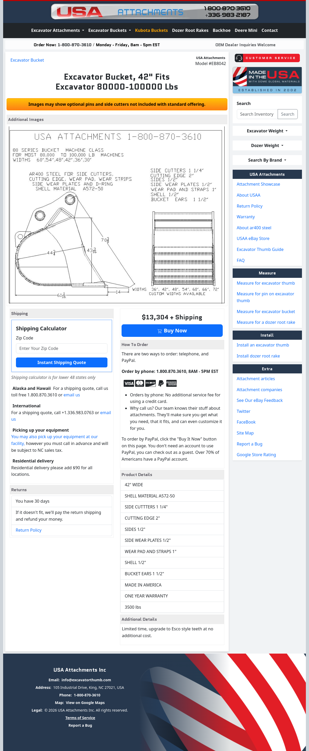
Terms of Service (80, 717)
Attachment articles (256, 379)
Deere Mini (246, 30)
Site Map (245, 433)
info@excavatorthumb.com (86, 679)
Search (244, 103)
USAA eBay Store (253, 238)
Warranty (246, 217)
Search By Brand (265, 160)
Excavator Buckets (108, 30)
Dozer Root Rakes (190, 30)
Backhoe (222, 30)
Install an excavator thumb (263, 345)
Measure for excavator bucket (266, 311)
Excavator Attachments (56, 30)
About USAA (249, 195)
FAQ (241, 260)
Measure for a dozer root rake (266, 322)
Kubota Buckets (151, 30)
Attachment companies (259, 389)
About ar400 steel (254, 228)
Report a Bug (249, 444)
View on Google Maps (85, 702)
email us (72, 395)
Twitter (243, 411)
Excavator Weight (265, 131)
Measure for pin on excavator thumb (265, 297)
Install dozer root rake (258, 356)
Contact (269, 30)
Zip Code (24, 338)
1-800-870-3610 (74, 45)
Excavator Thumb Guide (260, 249)
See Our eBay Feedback (260, 400)
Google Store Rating (256, 454)
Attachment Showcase (258, 184)
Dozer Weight (265, 145)
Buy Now (172, 330)
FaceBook (246, 422)
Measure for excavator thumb (266, 283)
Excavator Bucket (27, 60)
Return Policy (29, 530)
